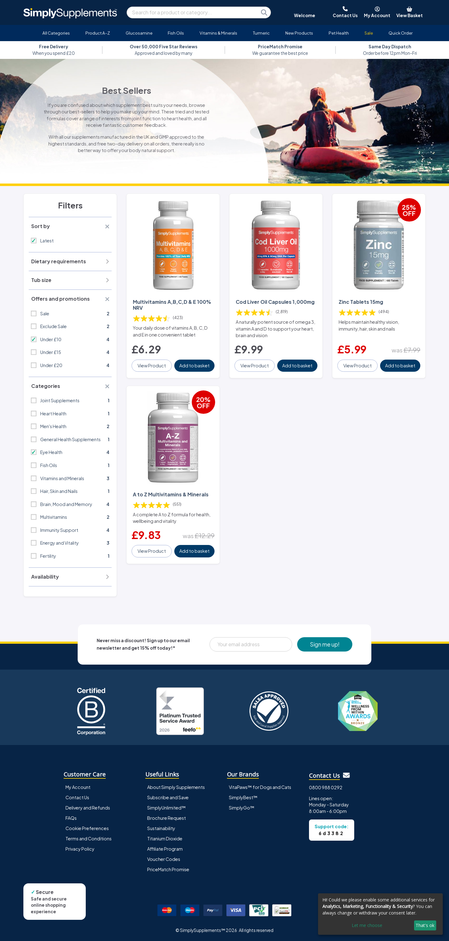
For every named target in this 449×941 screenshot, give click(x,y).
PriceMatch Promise (168, 869)
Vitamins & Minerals (218, 33)
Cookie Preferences (87, 828)
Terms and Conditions (88, 838)
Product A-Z (97, 33)
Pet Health (339, 33)
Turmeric (261, 33)
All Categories (56, 33)
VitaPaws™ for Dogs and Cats (260, 787)
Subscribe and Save (168, 797)
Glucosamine (139, 33)
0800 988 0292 (325, 787)
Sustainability (161, 828)
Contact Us (77, 797)
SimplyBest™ (243, 797)
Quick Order (401, 33)
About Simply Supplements (176, 787)
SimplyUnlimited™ (166, 807)
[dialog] (380, 914)
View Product (152, 365)
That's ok (425, 925)
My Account (77, 787)
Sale (369, 33)
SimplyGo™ (241, 807)
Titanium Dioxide (164, 838)
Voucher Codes (163, 859)
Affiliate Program (165, 849)
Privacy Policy (79, 849)
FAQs (71, 818)
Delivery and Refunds (87, 807)
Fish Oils (176, 33)
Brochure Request (166, 818)
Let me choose (367, 925)
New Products (299, 33)
